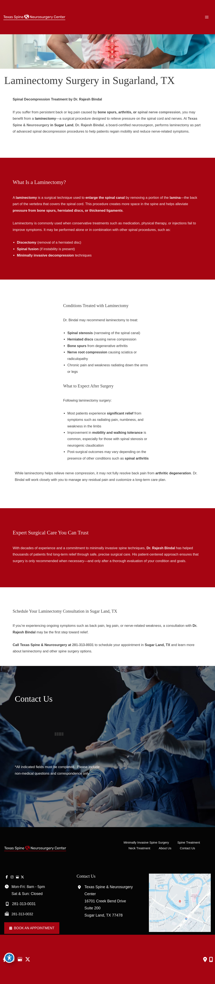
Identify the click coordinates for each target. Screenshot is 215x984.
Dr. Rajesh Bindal (89, 125)
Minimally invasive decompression (45, 255)
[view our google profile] (17, 877)
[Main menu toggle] (207, 17)
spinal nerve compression (159, 112)
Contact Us (187, 848)
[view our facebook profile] (7, 877)
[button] (31, 928)
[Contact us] (205, 959)
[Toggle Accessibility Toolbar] (9, 958)
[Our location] (211, 959)
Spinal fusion (28, 249)
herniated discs (70, 210)
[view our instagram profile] (12, 877)
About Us (165, 848)
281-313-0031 (83, 645)
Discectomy (26, 242)
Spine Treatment (188, 842)
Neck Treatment (139, 848)
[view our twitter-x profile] (22, 877)
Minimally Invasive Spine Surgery (146, 842)
